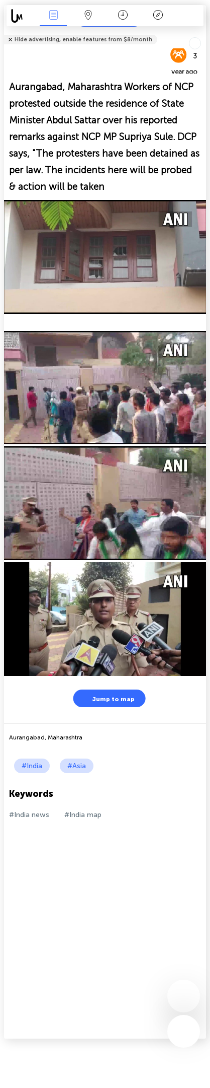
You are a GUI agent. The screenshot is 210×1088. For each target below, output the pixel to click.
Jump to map (107, 698)
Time (123, 16)
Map (88, 16)
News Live (53, 16)
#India (32, 766)
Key (158, 16)
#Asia (76, 766)
